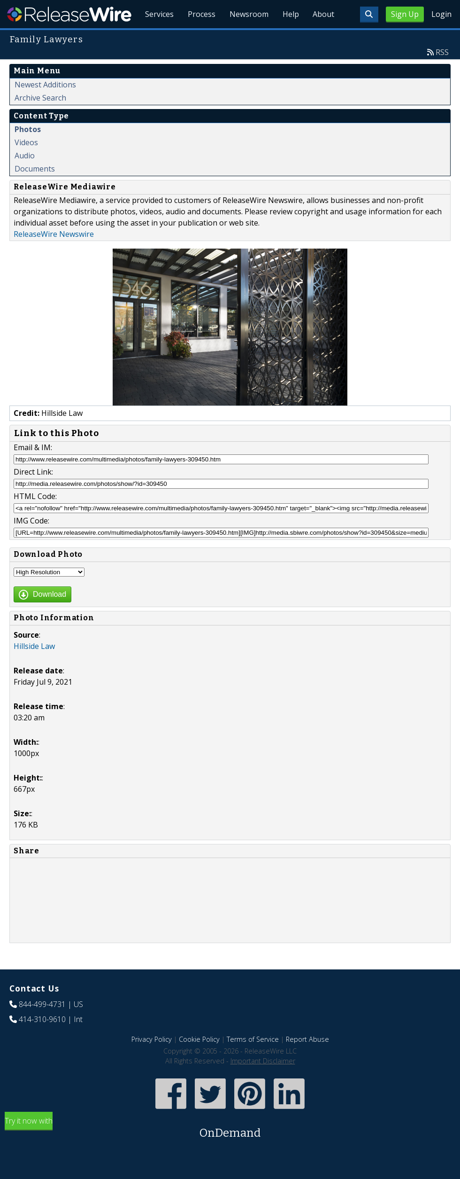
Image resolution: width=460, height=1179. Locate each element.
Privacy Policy (151, 1060)
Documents (35, 190)
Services (154, 37)
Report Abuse (307, 1060)
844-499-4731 (42, 1026)
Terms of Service (253, 1060)
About (323, 37)
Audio (25, 177)
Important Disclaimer (262, 1082)
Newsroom (246, 37)
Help (289, 37)
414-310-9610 (42, 1041)
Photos (28, 151)
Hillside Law (34, 668)
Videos (26, 164)
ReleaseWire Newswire (54, 255)
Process (198, 37)
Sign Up (405, 14)
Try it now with (230, 1150)
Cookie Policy (199, 1060)
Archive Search (40, 119)
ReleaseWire (69, 14)
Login (441, 14)
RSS (442, 74)
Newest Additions (45, 106)
